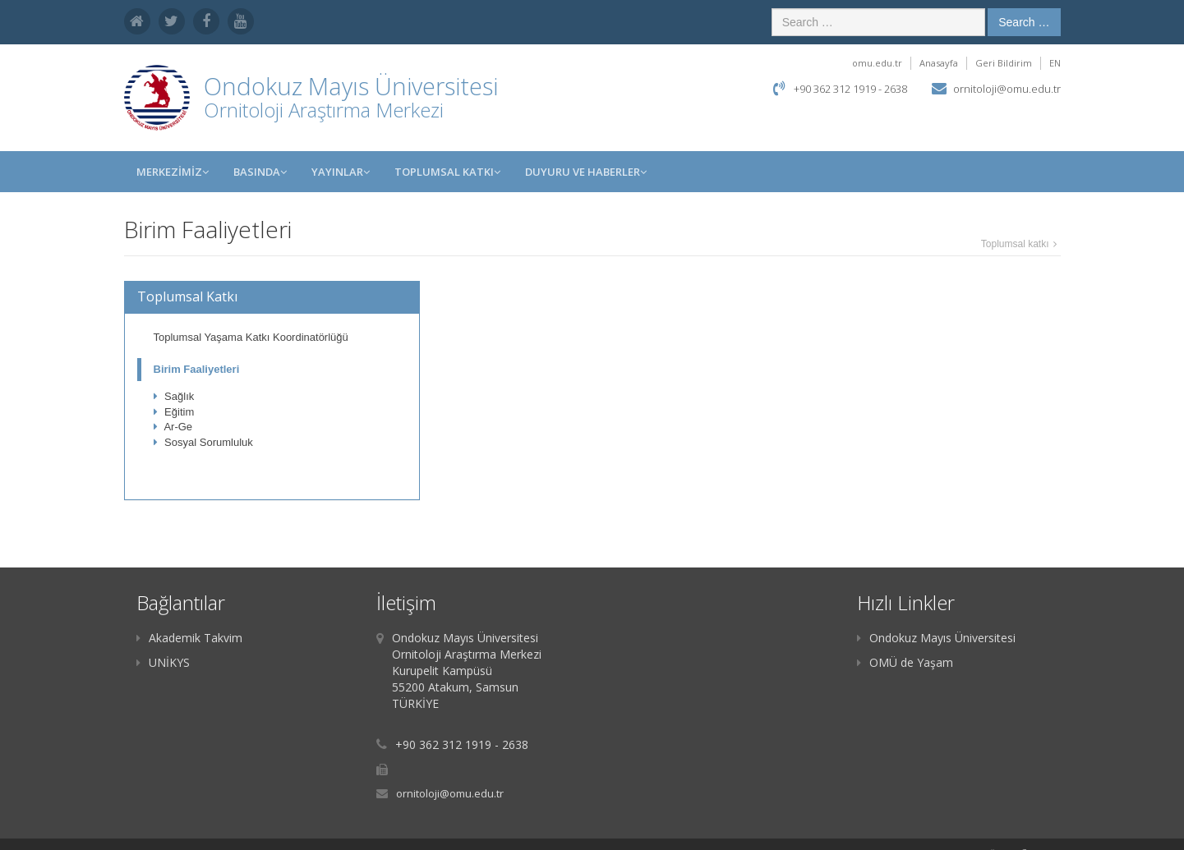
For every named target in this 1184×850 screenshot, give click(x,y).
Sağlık (174, 396)
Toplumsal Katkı (447, 171)
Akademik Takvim (189, 638)
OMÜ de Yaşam (905, 662)
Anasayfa (938, 63)
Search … (1023, 22)
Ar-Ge (173, 426)
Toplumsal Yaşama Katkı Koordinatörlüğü (251, 337)
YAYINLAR (340, 171)
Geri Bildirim (1003, 63)
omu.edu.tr (877, 63)
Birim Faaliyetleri (197, 369)
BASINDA (260, 171)
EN (1055, 63)
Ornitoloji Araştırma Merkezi (324, 109)
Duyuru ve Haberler (586, 171)
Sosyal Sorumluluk (203, 442)
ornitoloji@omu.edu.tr (1007, 88)
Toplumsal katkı (1015, 244)
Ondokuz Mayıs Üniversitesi (936, 638)
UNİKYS (163, 662)
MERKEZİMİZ (172, 171)
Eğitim (174, 412)
